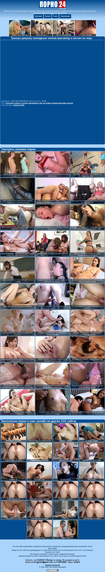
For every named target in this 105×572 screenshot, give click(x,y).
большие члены (13, 103)
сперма (55, 103)
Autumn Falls (18, 105)
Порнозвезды (65, 16)
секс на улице (45, 103)
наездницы (33, 103)
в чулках (24, 103)
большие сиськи (65, 103)
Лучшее (47, 16)
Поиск (55, 16)
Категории (38, 16)
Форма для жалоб (52, 565)
